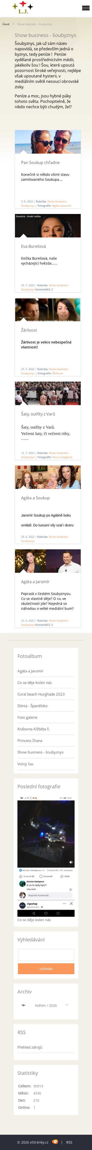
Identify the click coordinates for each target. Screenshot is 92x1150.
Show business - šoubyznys (40, 752)
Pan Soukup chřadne (40, 162)
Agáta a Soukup (35, 498)
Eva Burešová (33, 246)
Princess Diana (29, 740)
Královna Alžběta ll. (33, 728)
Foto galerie (27, 717)
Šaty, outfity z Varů (38, 414)
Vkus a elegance (62, 457)
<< (24, 1005)
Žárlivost (29, 330)
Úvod (5, 24)
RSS (69, 1142)
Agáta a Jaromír (61, 205)
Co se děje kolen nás (34, 682)
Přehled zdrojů (29, 1047)
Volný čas (25, 763)
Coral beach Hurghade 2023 (41, 694)
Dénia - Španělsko (32, 705)
